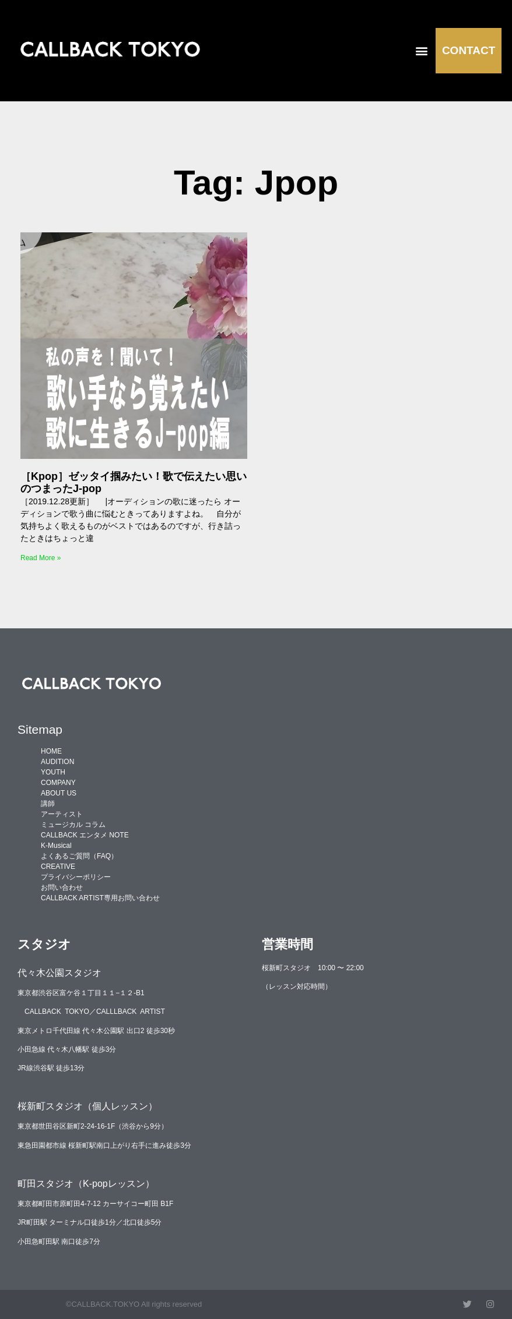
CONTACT (468, 50)
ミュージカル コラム (73, 825)
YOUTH (53, 772)
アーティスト (62, 814)
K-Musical (56, 845)
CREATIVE (58, 866)
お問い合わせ (62, 887)
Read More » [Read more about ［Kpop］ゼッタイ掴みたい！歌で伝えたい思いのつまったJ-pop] (40, 558)
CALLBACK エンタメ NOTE (85, 835)
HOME (51, 751)
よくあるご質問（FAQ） (79, 856)
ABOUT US (58, 793)
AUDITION (57, 762)
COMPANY (58, 783)
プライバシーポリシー (76, 877)
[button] (421, 50)
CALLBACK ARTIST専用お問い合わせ (100, 898)
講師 (48, 804)
